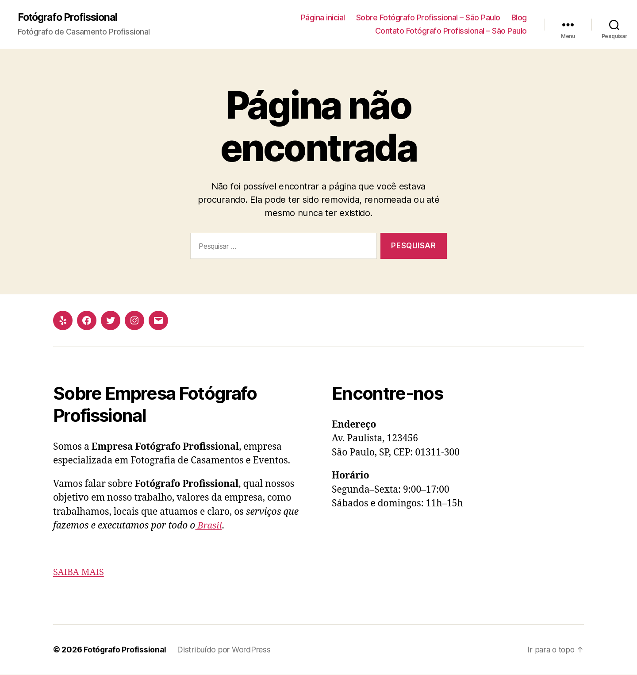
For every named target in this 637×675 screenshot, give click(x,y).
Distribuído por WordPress (225, 650)
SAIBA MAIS (79, 573)
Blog (519, 18)
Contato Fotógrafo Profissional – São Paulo (451, 31)
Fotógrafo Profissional (71, 17)
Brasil (209, 526)
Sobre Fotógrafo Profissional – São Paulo (428, 18)
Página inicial (323, 18)
